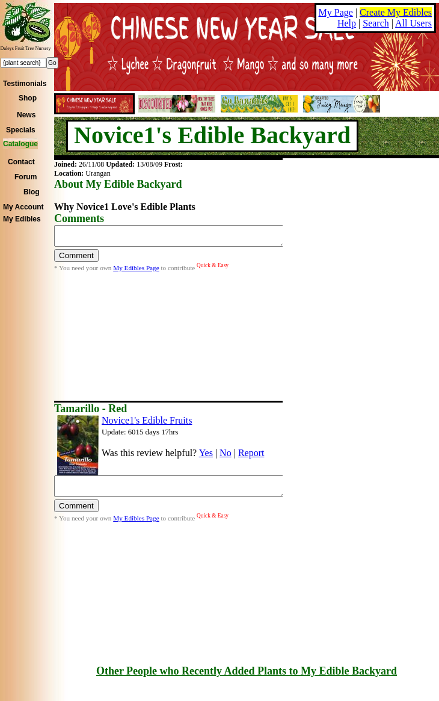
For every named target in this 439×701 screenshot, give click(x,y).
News (26, 115)
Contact (21, 162)
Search (376, 23)
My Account (23, 207)
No (226, 453)
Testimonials (24, 83)
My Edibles (22, 219)
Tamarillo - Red (90, 409)
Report (251, 453)
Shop (28, 98)
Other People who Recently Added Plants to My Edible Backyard (246, 671)
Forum (25, 177)
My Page (336, 12)
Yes (206, 453)
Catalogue (20, 144)
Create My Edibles (396, 12)
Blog (31, 192)
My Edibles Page (136, 271)
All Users (413, 23)
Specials (20, 130)
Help (346, 23)
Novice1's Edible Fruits (147, 420)
